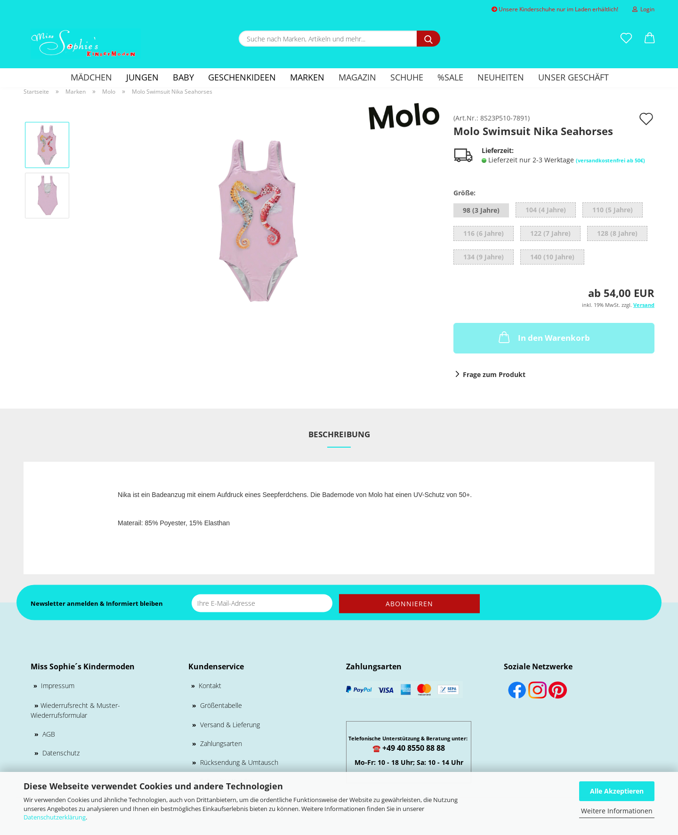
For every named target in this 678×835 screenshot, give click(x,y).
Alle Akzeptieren (617, 791)
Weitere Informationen (617, 810)
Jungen (142, 77)
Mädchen (91, 77)
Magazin (357, 77)
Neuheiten (500, 77)
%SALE (450, 77)
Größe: (464, 192)
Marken (307, 77)
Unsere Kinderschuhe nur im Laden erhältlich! (555, 9)
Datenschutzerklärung (55, 817)
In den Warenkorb (543, 337)
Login (643, 9)
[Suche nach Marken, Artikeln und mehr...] (428, 39)
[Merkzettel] (626, 38)
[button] (650, 38)
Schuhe (406, 77)
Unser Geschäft (573, 77)
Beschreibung (339, 434)
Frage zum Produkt (494, 374)
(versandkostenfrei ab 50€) (610, 160)
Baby (183, 77)
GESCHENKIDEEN (242, 77)
